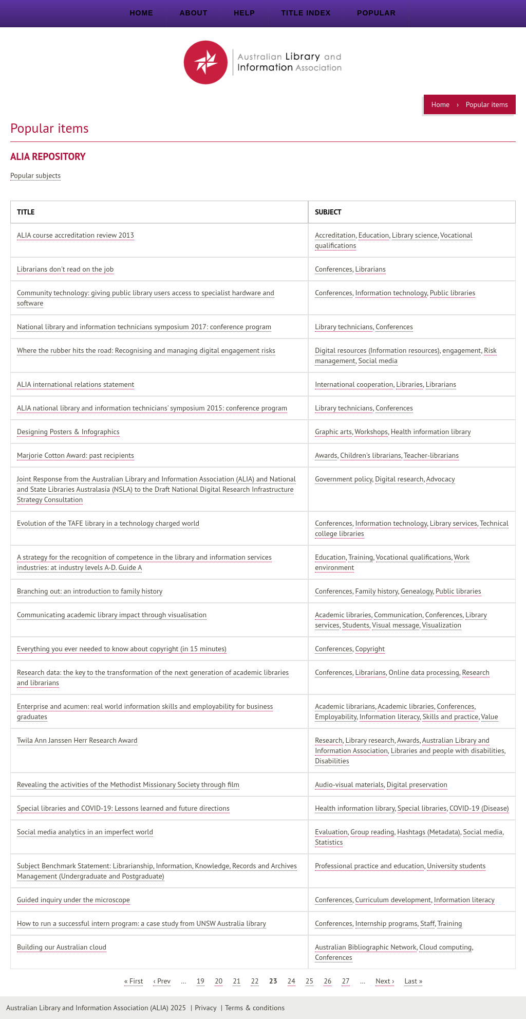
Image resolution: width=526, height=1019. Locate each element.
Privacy (205, 1007)
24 (291, 981)
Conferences (333, 269)
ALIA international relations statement (75, 384)
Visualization (441, 625)
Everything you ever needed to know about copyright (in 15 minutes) (122, 648)
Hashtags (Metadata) (428, 831)
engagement (461, 350)
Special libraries (422, 808)
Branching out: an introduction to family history (89, 591)
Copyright (370, 648)
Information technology (391, 292)
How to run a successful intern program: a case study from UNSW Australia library (141, 923)
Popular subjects (35, 175)
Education (374, 235)
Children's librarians (370, 455)
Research (476, 672)
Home (141, 13)
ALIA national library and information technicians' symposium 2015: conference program (152, 408)
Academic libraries (343, 614)
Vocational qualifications (414, 557)
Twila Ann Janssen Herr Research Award (77, 740)
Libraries (409, 384)
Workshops (371, 431)
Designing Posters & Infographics (68, 431)
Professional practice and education (369, 865)
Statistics (329, 842)
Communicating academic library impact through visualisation (111, 614)
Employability (335, 716)
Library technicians (343, 326)
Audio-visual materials (349, 784)
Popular (376, 13)
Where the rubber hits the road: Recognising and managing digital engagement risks (146, 350)
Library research (369, 740)
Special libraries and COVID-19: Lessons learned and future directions (123, 808)
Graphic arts (333, 431)
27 (345, 981)
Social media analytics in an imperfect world (85, 831)
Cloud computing (445, 947)
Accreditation (335, 235)
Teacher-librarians (431, 455)
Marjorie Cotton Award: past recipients (75, 455)
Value (489, 716)
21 (236, 981)
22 (254, 981)
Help (244, 13)
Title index (306, 13)
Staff (427, 923)
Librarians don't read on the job (65, 269)
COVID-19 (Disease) (479, 808)
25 (309, 981)
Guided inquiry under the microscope (73, 899)
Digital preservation (417, 784)
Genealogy (417, 591)
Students (355, 625)
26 (327, 981)
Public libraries (453, 292)
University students (456, 865)
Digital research (399, 479)
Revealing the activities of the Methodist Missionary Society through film (128, 784)
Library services (453, 523)
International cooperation (354, 384)
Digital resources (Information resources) (377, 350)
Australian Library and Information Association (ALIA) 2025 (96, 1007)
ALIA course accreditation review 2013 (75, 235)
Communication (398, 614)
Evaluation (331, 831)
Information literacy (390, 716)
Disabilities (332, 760)
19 (200, 981)
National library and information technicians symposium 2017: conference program (144, 326)
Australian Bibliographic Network (365, 947)
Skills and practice (450, 716)
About (193, 13)
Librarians (370, 269)
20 (218, 981)
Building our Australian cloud (61, 947)
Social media (378, 360)
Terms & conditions (255, 1007)
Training (360, 557)
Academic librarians (345, 706)
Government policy (343, 479)
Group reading (372, 831)
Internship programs (386, 923)
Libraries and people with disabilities (447, 750)
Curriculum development (393, 899)
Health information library (431, 431)
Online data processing (424, 672)
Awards (326, 455)
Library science (415, 235)
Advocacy (440, 479)
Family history (376, 591)
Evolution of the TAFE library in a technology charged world (108, 523)
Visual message (395, 625)
